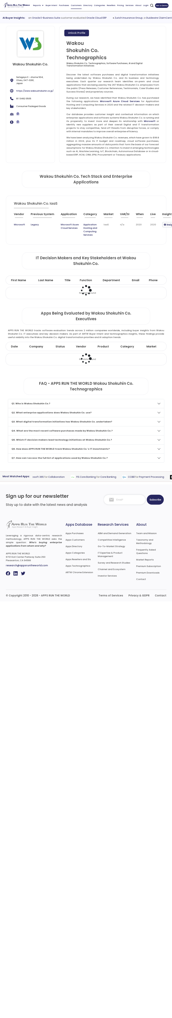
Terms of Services (111, 595)
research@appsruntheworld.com (27, 565)
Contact (141, 579)
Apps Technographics (78, 565)
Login (146, 5)
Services (130, 5)
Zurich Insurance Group (131, 18)
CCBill (133, 477)
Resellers (111, 5)
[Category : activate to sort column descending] (92, 216)
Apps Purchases (75, 533)
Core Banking (110, 477)
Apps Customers (75, 539)
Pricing (120, 5)
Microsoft (149, 121)
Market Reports (145, 559)
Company (36, 346)
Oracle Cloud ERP (98, 18)
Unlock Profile (76, 33)
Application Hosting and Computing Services (90, 229)
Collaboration (58, 477)
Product (103, 346)
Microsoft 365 (37, 477)
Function (86, 280)
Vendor (81, 346)
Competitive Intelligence (112, 539)
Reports (38, 5)
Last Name (45, 280)
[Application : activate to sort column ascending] (70, 216)
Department (111, 280)
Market (151, 346)
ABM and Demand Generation (114, 533)
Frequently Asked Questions (146, 551)
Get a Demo (162, 5)
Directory (87, 5)
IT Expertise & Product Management (110, 554)
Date (14, 346)
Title (67, 280)
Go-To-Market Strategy (111, 546)
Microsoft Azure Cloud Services (120, 101)
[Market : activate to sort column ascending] (110, 216)
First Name (18, 280)
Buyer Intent (51, 5)
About (138, 5)
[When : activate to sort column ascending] (141, 216)
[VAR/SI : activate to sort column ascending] (126, 216)
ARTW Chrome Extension (79, 572)
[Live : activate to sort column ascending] (155, 216)
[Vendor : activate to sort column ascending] (21, 216)
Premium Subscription (148, 566)
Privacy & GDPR (139, 595)
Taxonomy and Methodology (144, 541)
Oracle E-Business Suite (48, 18)
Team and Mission (146, 533)
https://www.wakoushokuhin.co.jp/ (35, 90)
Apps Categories (75, 552)
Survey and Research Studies (114, 562)
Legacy (35, 224)
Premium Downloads (147, 572)
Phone (153, 280)
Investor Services (107, 575)
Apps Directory (74, 546)
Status (60, 346)
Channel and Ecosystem (111, 569)
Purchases (64, 5)
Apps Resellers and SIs (78, 559)
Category (127, 346)
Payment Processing (153, 477)
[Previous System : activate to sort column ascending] (44, 216)
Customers (76, 5)
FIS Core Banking (88, 477)
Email (135, 280)
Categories (99, 5)
